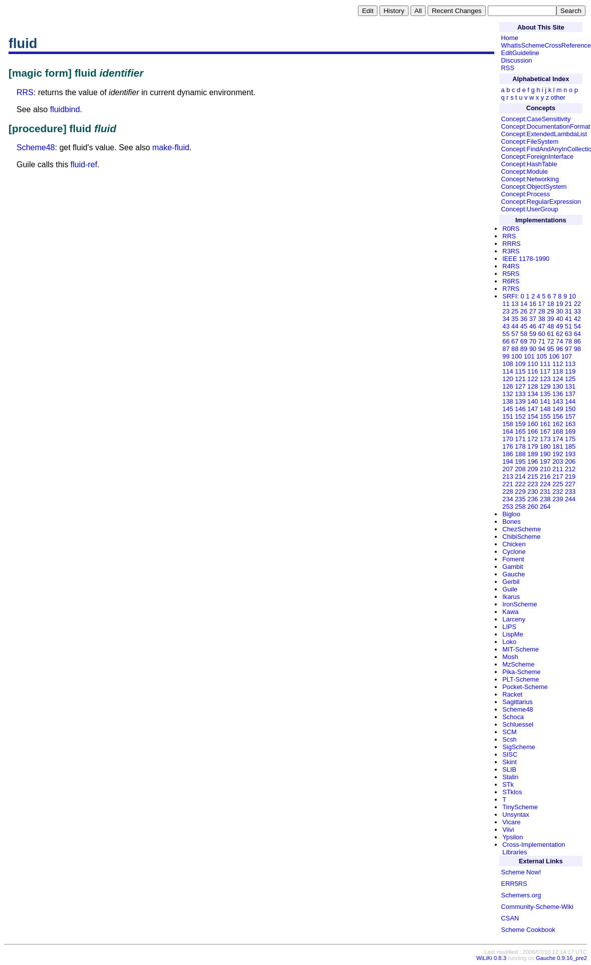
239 (557, 499)
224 (545, 484)
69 (523, 341)
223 (532, 484)
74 (559, 341)
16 (532, 303)
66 (505, 341)
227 (570, 484)
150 (570, 409)
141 (545, 401)
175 (570, 439)
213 (507, 476)
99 (505, 356)
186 (507, 454)
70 (532, 341)
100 (516, 356)
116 (532, 371)
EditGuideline (520, 53)
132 (507, 394)
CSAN (510, 918)
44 (514, 326)
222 (520, 484)
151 (507, 416)
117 (545, 371)
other (558, 97)
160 (532, 424)
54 (577, 326)
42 (577, 319)
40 (559, 319)
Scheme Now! (521, 872)
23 (505, 311)
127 (520, 386)
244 (570, 499)
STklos (512, 792)
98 (577, 349)
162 (557, 424)
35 (514, 319)
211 (557, 469)
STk (508, 784)
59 (532, 334)
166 (532, 431)
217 (557, 476)
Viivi (508, 829)
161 (545, 424)
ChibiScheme (521, 536)
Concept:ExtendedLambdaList (544, 134)
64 (577, 334)
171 (520, 439)
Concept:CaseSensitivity (536, 119)
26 (523, 311)
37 (532, 319)
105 (541, 356)
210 (545, 469)
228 (507, 491)
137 (570, 394)
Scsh (509, 739)
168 (557, 431)
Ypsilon (512, 837)
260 (532, 506)
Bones (511, 521)
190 (545, 454)
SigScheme (518, 747)
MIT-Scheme (520, 649)
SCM (509, 732)
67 (514, 341)
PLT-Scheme (520, 679)
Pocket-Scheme (524, 687)
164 (507, 431)
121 (520, 379)
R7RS (510, 288)
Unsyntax (515, 814)
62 (559, 334)
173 (545, 439)
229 (520, 491)
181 (557, 446)
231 (545, 491)
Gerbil (510, 581)
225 (557, 484)
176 (507, 446)
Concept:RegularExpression (541, 201)
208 (520, 469)
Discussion (516, 60)
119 (570, 371)
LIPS (509, 626)
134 (532, 394)
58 (523, 334)
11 (505, 303)
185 (570, 446)
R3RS (510, 251)
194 (507, 461)
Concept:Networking (530, 179)
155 (545, 416)
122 (532, 379)
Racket (512, 694)
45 (523, 326)
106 (554, 356)
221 (507, 484)
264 (545, 506)
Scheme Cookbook (528, 929)
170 (507, 439)
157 (570, 416)
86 (577, 341)
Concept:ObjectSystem (534, 186)
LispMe (512, 634)
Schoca (513, 717)
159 (520, 424)
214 (520, 476)
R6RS (510, 281)
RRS (25, 92)
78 (568, 341)
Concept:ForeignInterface (537, 156)
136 (557, 394)
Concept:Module (524, 171)
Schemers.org (521, 895)
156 (557, 416)
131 (570, 386)
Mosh (510, 657)
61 (550, 334)
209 (532, 469)
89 (523, 349)
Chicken (513, 544)
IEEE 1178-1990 (525, 258)
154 (532, 416)
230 (532, 491)
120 (507, 379)
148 (545, 409)
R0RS (510, 228)
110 (532, 364)
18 (550, 303)
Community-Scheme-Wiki (537, 906)
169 (570, 431)
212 (570, 469)
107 (566, 356)
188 (520, 454)
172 (532, 439)
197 (545, 461)
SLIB (509, 769)
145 (507, 409)
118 (557, 371)
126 (507, 386)
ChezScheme (521, 529)
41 (568, 319)
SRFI (509, 296)
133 (520, 394)
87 (505, 349)
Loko (509, 642)
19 (559, 303)
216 (545, 476)
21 (568, 303)
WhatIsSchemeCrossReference (546, 45)
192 (557, 454)
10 (572, 296)
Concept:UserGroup (529, 209)
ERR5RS (514, 883)
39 (550, 319)
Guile (509, 589)
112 (557, 364)
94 (541, 349)
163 (570, 424)
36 (523, 319)
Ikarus (511, 596)
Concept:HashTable (529, 164)
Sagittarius (517, 702)
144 (570, 401)
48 (550, 326)
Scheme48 (36, 147)
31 (568, 311)
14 (523, 303)
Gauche (513, 574)
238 (545, 499)
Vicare (511, 822)
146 (520, 409)
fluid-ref (84, 164)
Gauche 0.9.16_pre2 (561, 958)
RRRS (511, 243)
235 (520, 499)
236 (532, 499)
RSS (507, 68)
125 (570, 379)
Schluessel (517, 724)
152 (520, 416)
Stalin (510, 777)
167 (545, 431)
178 (520, 446)
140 (532, 401)
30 (559, 311)
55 (505, 334)
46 (532, 326)
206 (570, 461)
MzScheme (518, 664)
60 (541, 334)
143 (557, 401)
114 (507, 371)
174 (557, 439)
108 (507, 364)
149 (557, 409)
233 (570, 491)
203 (557, 461)
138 (507, 401)
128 (532, 386)
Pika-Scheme (521, 672)
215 (532, 476)
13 (514, 303)
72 (550, 341)
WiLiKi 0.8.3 (491, 958)
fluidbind (65, 109)
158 (507, 424)
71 (541, 341)
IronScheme (519, 604)
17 (541, 303)
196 (532, 461)
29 (550, 311)
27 (532, 311)
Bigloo (511, 514)
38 (541, 319)
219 (570, 476)
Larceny (513, 619)
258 (520, 506)
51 (568, 326)
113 (570, 364)
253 (507, 506)
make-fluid (170, 147)
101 (529, 356)
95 (550, 349)
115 (520, 371)
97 (568, 349)
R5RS (510, 273)
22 (577, 303)
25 (514, 311)
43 (505, 326)
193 (570, 454)
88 (514, 349)
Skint (509, 762)
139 (520, 401)
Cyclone (513, 551)
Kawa (510, 611)
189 (532, 454)
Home (509, 38)
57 (514, 334)
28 (541, 311)
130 (557, 386)
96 (559, 349)
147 (532, 409)
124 (557, 379)
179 (532, 446)
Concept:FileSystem (530, 141)
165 (520, 431)
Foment (513, 559)
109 (520, 364)
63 (568, 334)
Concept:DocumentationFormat (545, 126)
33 (577, 311)
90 (532, 349)
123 (545, 379)
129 (545, 386)
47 (541, 326)
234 (507, 499)
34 (505, 319)
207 (507, 469)
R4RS (510, 266)
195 (520, 461)
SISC (509, 754)
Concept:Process (525, 194)
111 (545, 364)
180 (545, 446)
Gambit (512, 566)
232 (557, 491)
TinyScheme (520, 807)
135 (545, 394)
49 (559, 326)
